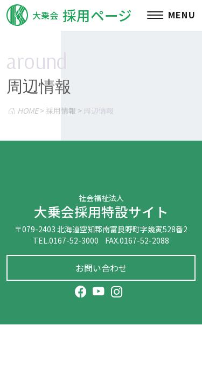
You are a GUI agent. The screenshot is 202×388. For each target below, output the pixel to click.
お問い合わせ (101, 267)
